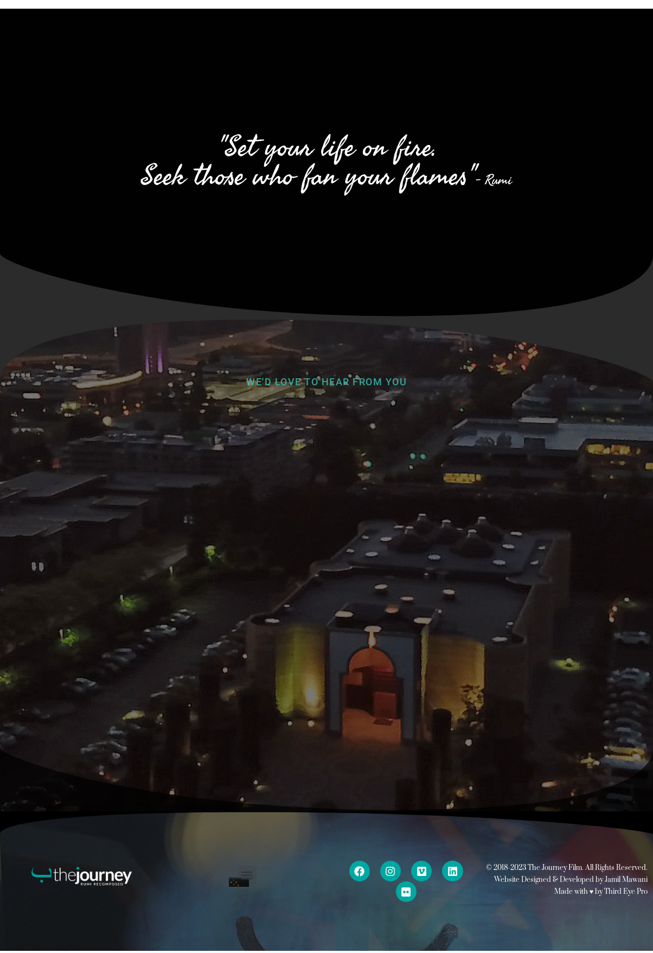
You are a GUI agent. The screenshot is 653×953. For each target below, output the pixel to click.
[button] (247, 875)
